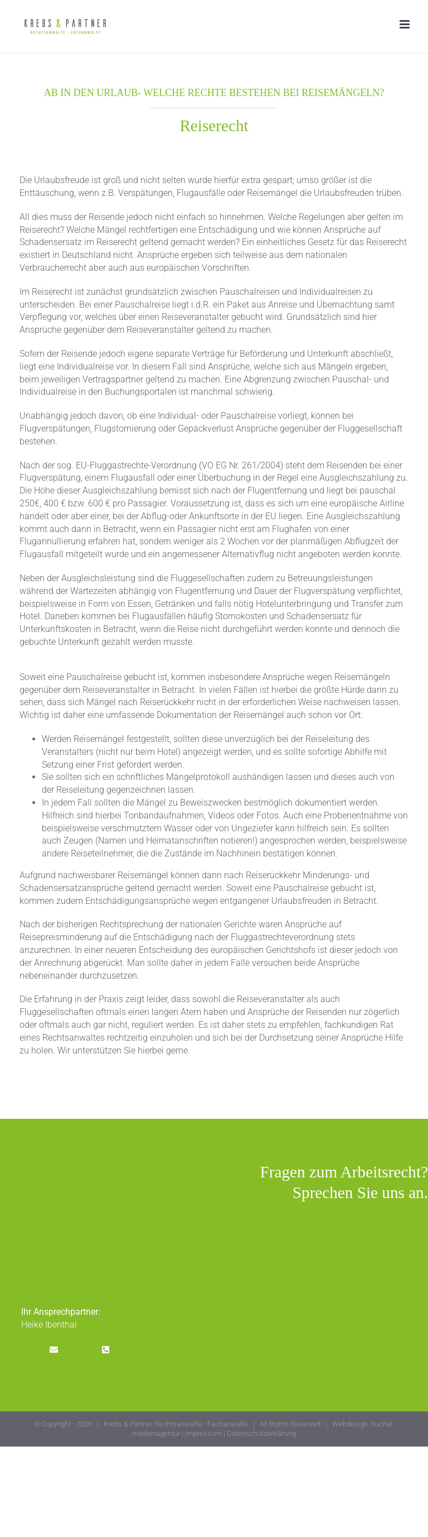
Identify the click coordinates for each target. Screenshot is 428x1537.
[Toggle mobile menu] (405, 24)
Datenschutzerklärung (261, 1433)
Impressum (203, 1433)
